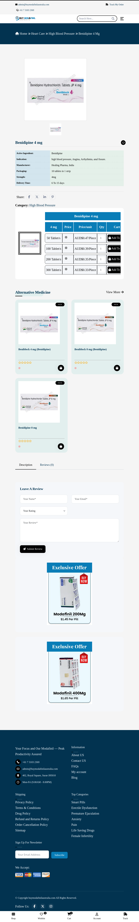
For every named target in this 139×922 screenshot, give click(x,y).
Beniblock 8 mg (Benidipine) (90, 349)
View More (115, 292)
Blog (74, 777)
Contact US (78, 760)
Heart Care (38, 33)
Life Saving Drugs (82, 830)
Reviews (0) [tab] (47, 464)
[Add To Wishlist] (123, 142)
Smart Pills (78, 802)
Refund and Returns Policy (32, 819)
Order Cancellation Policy (31, 824)
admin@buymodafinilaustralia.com (32, 4)
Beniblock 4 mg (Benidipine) (34, 349)
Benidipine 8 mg (27, 427)
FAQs (75, 766)
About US (77, 755)
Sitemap (20, 830)
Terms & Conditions (28, 808)
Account (97, 916)
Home (21, 33)
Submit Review (32, 549)
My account (78, 772)
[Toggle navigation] (122, 18)
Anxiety (76, 819)
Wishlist (41, 916)
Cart (69, 916)
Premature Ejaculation (85, 813)
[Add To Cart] (61, 368)
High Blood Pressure (62, 33)
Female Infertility (82, 836)
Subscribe (59, 855)
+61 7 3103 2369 (25, 10)
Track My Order (114, 4)
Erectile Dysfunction (84, 808)
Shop (13, 916)
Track (125, 916)
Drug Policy (22, 813)
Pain (74, 824)
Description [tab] (25, 464)
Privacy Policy (24, 802)
